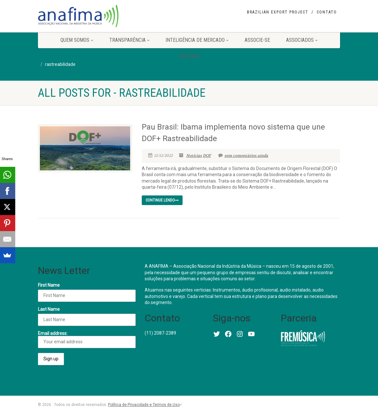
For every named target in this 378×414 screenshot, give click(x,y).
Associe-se (257, 40)
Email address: (87, 339)
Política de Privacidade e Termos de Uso (144, 404)
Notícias (189, 56)
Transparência (129, 40)
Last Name (49, 309)
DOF (207, 155)
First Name (49, 285)
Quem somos (76, 40)
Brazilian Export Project (277, 12)
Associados (302, 40)
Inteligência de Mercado (197, 40)
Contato (327, 12)
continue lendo (162, 200)
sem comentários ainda (243, 155)
